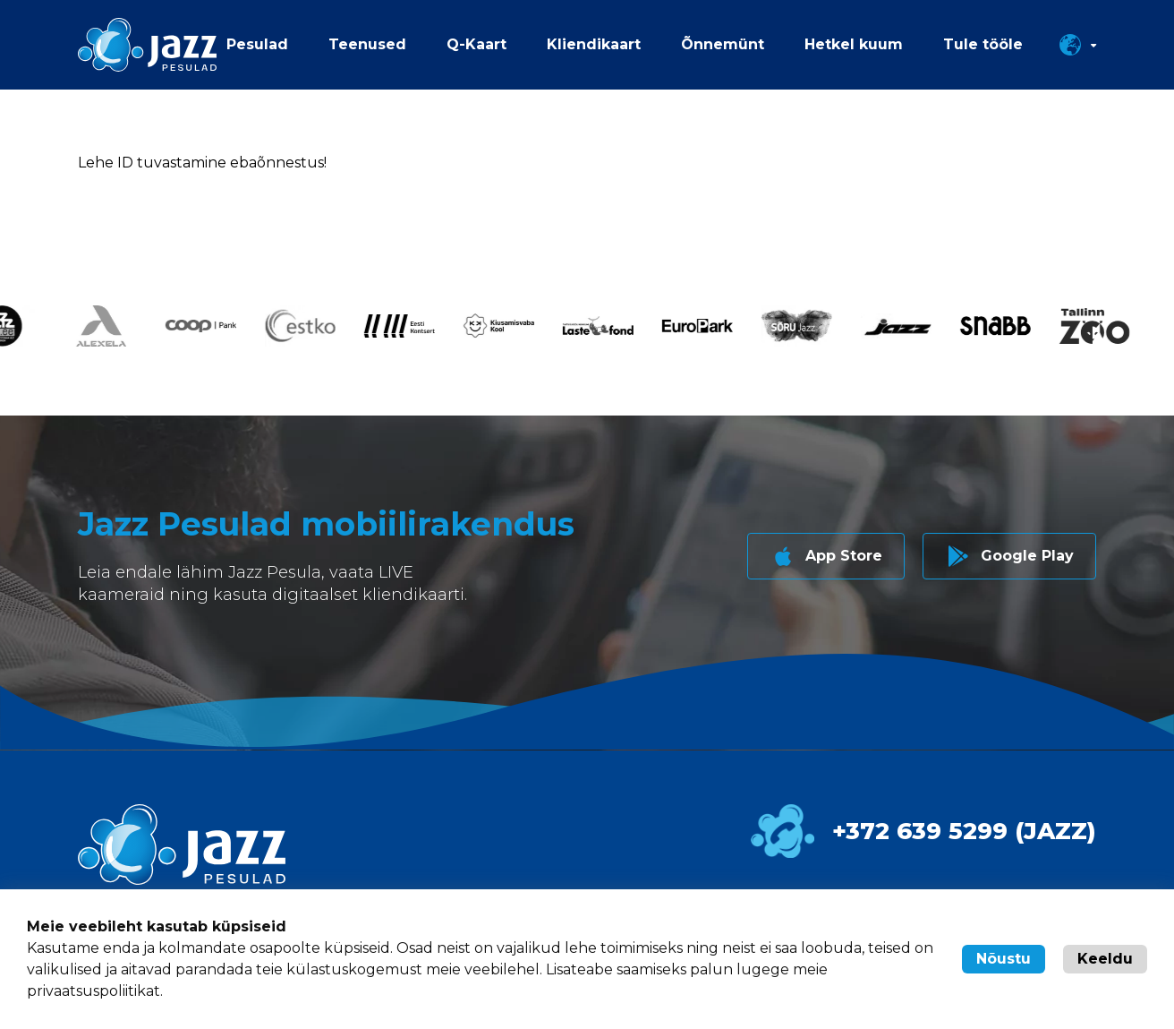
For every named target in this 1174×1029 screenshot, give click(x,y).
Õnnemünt (722, 44)
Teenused (367, 44)
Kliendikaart (594, 44)
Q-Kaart (476, 44)
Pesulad (257, 44)
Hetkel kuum (853, 44)
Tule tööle (983, 44)
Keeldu (1105, 958)
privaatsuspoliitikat (93, 990)
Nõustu (1003, 958)
